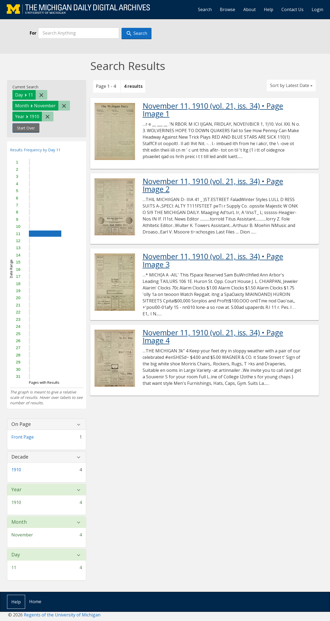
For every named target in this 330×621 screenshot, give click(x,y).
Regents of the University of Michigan (62, 615)
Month (19, 522)
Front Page (22, 437)
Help (268, 9)
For (33, 33)
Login (317, 9)
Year (16, 489)
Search (205, 9)
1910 (16, 470)
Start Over (26, 128)
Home (35, 602)
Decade (19, 457)
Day (15, 554)
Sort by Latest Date (291, 85)
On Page (21, 424)
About (249, 9)
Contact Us (292, 9)
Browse (227, 9)
